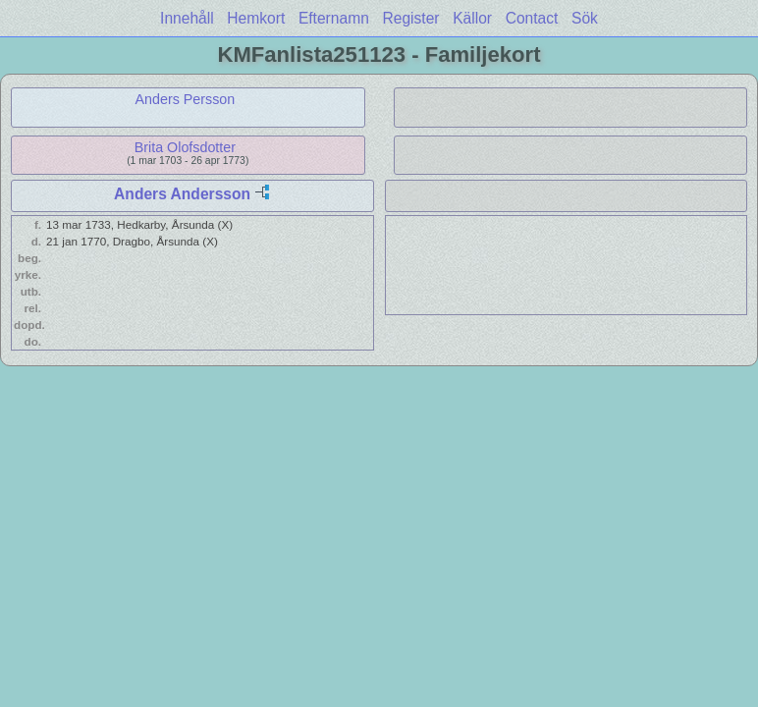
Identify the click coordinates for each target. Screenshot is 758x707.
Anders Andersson (182, 194)
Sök (584, 18)
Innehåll (187, 18)
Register (410, 18)
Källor (472, 18)
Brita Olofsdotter (185, 147)
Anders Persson (185, 99)
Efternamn (333, 18)
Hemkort (256, 18)
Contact (532, 18)
